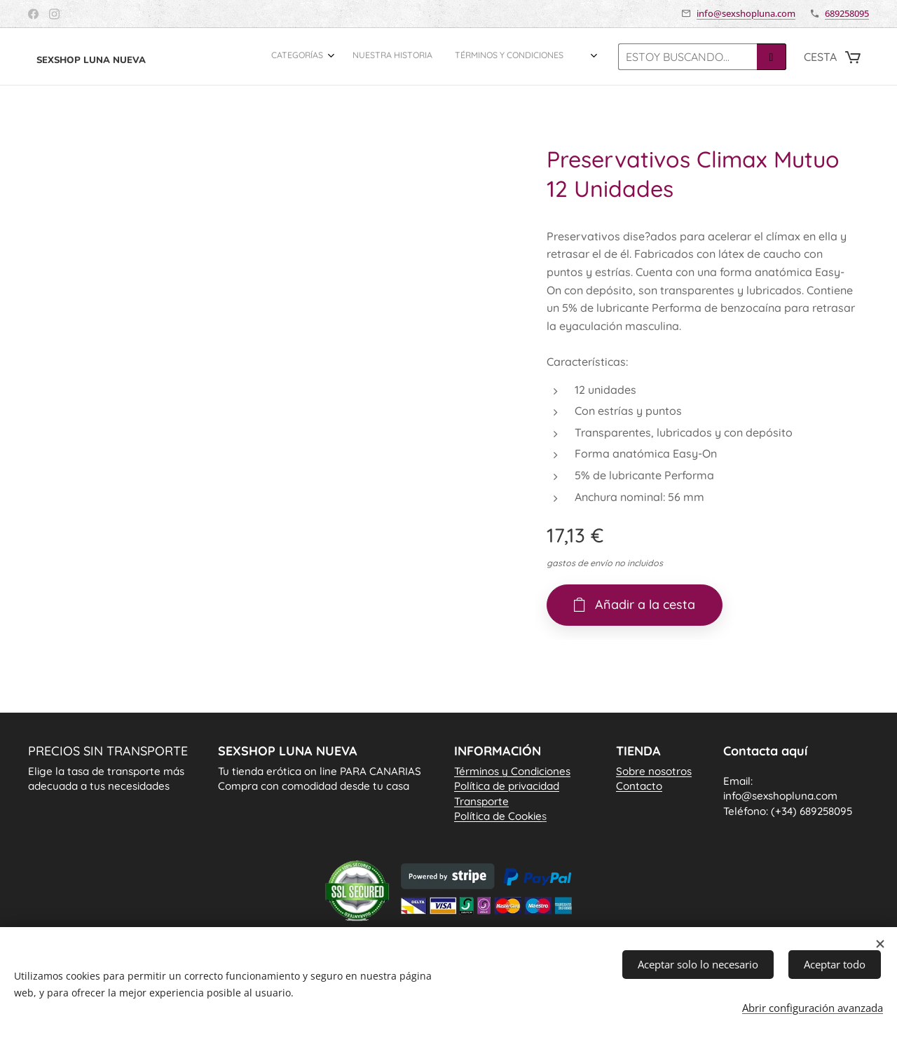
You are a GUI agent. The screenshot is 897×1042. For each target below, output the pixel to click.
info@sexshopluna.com (746, 13)
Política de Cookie (500, 816)
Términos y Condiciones (512, 771)
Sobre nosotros (654, 771)
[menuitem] (526, 56)
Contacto (639, 786)
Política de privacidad (506, 786)
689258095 (847, 13)
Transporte (481, 800)
